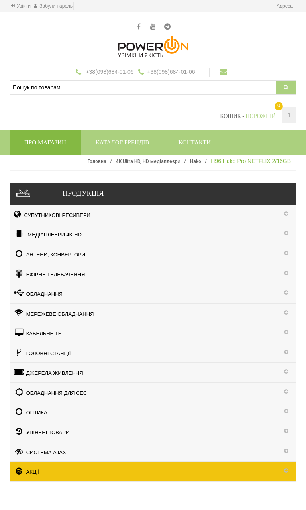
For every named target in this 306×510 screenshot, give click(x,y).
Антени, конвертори (49, 254)
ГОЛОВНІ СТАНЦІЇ (42, 352)
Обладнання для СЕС (50, 392)
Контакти (194, 142)
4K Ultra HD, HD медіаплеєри (148, 161)
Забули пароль (56, 6)
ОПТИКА (30, 411)
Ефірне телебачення (49, 274)
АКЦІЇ (26, 471)
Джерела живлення (48, 372)
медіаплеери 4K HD (48, 234)
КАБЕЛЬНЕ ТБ (37, 333)
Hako (195, 161)
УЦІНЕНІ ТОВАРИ (41, 431)
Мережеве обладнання (54, 313)
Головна (97, 161)
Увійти (24, 6)
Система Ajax (40, 451)
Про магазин (45, 142)
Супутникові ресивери (52, 214)
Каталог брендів (122, 142)
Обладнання (38, 293)
